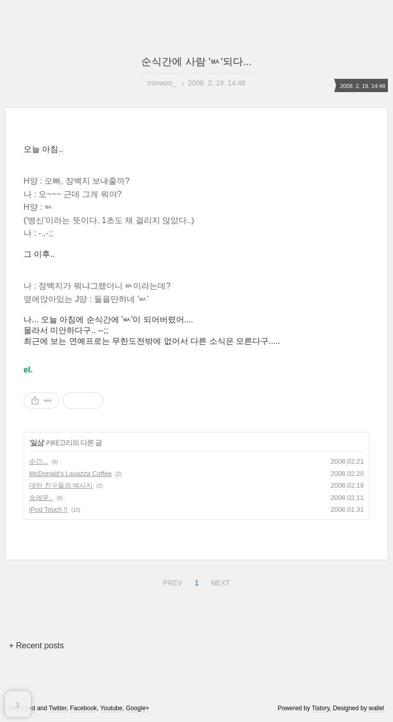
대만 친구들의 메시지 (61, 485)
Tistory (321, 708)
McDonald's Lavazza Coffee (70, 473)
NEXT (219, 581)
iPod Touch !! (48, 509)
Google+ (137, 708)
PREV (171, 581)
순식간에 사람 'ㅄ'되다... (196, 61)
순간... (38, 461)
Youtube (111, 708)
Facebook (83, 708)
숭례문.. (41, 497)
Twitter (58, 708)
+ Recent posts (36, 645)
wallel (376, 708)
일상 (36, 443)
